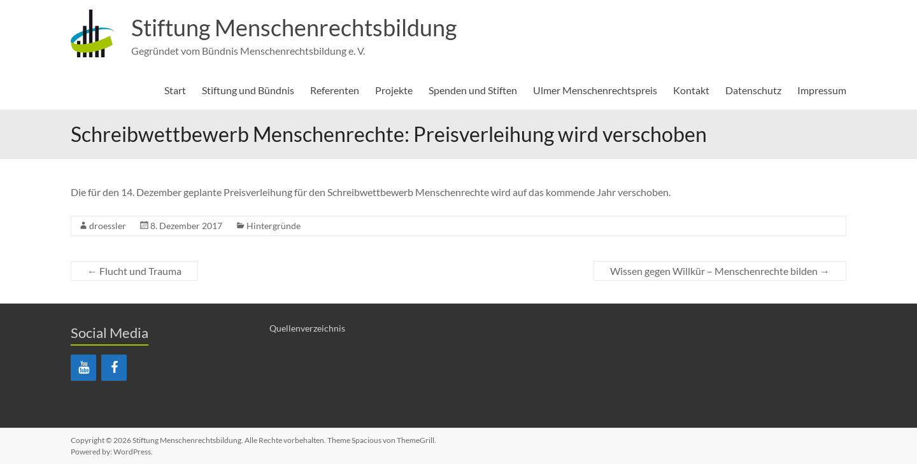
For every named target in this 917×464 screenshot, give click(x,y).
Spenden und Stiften (473, 90)
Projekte (394, 90)
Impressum (821, 90)
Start (175, 90)
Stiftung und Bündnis (248, 90)
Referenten (334, 90)
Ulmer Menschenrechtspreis (595, 90)
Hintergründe (273, 225)
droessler (107, 225)
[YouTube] (83, 368)
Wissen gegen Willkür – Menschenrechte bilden (720, 271)
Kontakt (691, 90)
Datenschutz (753, 90)
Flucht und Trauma (134, 271)
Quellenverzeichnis (307, 328)
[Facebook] (114, 368)
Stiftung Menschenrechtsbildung (294, 27)
